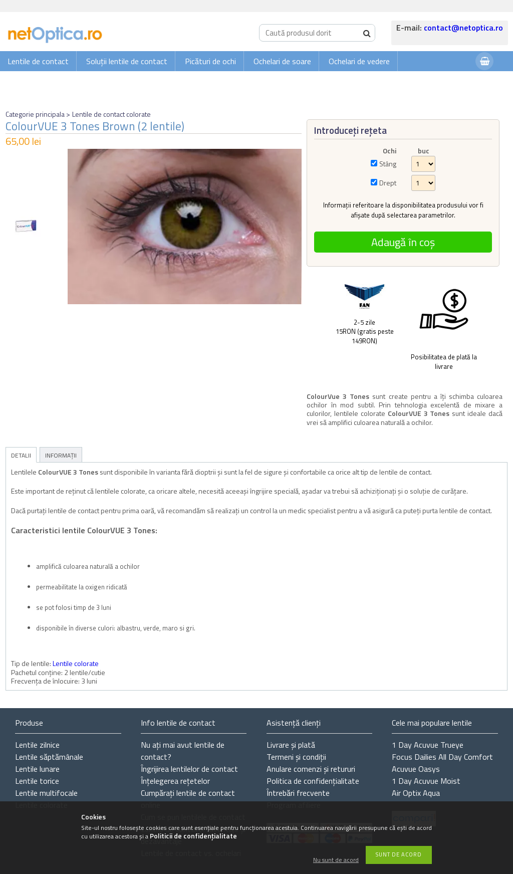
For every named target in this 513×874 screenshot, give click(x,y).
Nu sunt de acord (336, 860)
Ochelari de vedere (359, 61)
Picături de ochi (210, 61)
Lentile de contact (38, 61)
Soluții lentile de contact (126, 61)
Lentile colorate (76, 663)
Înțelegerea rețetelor (175, 781)
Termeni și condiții (296, 757)
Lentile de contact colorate (111, 114)
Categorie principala (35, 114)
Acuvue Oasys (416, 769)
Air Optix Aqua (416, 793)
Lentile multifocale (46, 793)
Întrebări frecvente (298, 793)
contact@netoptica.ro (463, 28)
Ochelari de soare (282, 61)
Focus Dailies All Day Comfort (442, 757)
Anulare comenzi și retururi (311, 769)
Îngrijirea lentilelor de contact (189, 769)
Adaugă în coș (403, 242)
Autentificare (442, 81)
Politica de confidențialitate (313, 781)
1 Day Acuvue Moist (426, 781)
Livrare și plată (291, 745)
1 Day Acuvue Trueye (427, 745)
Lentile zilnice (37, 745)
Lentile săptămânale (49, 757)
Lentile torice (37, 781)
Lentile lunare (37, 769)
